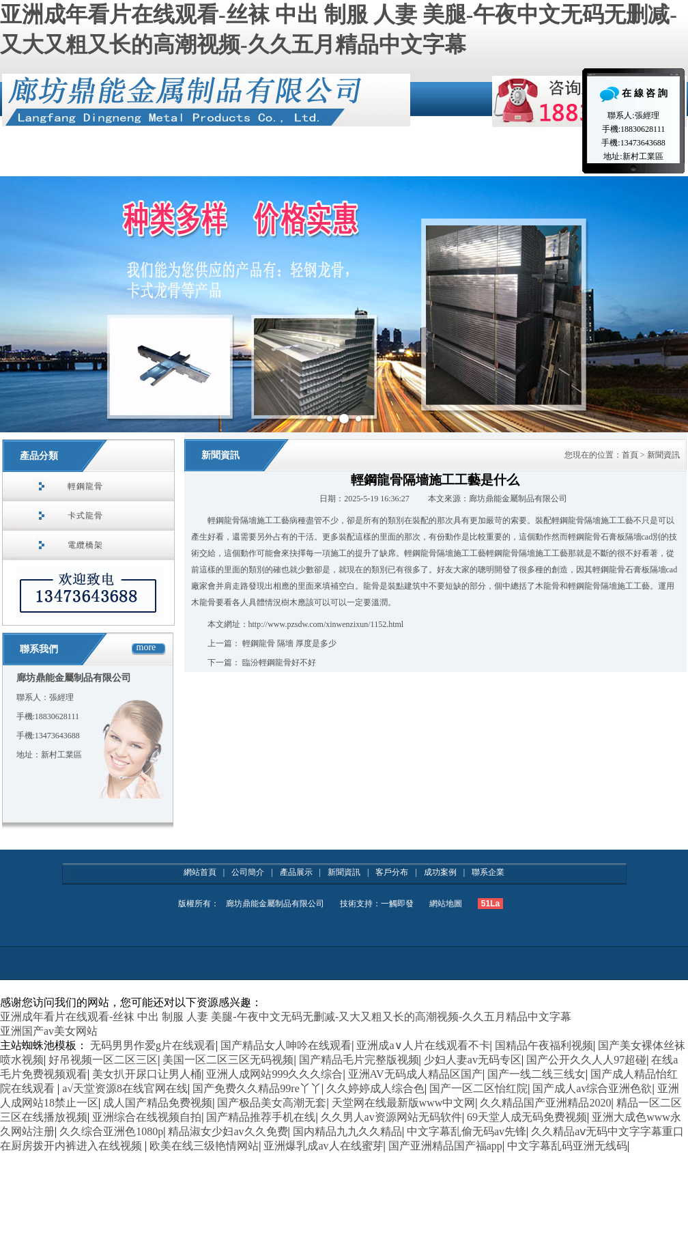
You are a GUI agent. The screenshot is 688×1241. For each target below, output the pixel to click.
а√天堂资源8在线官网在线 (125, 1088)
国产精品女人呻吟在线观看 (286, 1045)
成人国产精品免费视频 (157, 1102)
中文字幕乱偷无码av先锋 (466, 1131)
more (146, 647)
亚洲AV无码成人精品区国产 (415, 1074)
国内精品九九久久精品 (347, 1131)
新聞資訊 (491, 159)
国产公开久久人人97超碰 (586, 1059)
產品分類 (39, 456)
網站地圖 (445, 903)
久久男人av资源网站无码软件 (391, 1117)
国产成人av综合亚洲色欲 (592, 1088)
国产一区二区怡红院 (478, 1088)
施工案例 (225, 159)
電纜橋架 (85, 545)
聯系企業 (580, 159)
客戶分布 (391, 872)
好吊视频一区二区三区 (103, 1059)
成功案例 (440, 872)
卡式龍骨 (85, 515)
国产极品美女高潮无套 (271, 1102)
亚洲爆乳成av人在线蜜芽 (323, 1146)
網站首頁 (48, 159)
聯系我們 (39, 649)
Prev (18, 305)
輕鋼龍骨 (85, 486)
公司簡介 (136, 159)
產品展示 (403, 159)
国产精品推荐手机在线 (260, 1117)
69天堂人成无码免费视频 (527, 1117)
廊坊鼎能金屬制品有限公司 (276, 903)
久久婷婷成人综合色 (375, 1088)
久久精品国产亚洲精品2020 (545, 1102)
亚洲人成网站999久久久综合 (274, 1074)
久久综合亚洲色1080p (111, 1131)
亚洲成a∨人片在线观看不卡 (422, 1045)
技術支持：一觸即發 (377, 903)
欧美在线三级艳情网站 (204, 1146)
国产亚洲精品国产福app (445, 1146)
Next (670, 305)
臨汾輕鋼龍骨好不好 (279, 662)
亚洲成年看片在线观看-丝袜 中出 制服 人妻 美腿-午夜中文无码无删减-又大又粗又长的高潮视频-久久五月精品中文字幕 (285, 1016)
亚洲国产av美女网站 (49, 1031)
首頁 (630, 455)
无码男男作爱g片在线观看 (153, 1045)
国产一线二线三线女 (536, 1074)
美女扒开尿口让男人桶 (146, 1074)
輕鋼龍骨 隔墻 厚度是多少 (289, 643)
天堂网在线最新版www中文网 (404, 1102)
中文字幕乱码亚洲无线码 (567, 1146)
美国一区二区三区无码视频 (227, 1059)
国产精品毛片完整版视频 (359, 1059)
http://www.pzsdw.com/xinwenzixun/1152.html (326, 624)
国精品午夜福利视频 (544, 1045)
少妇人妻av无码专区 (472, 1059)
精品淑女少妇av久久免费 (227, 1131)
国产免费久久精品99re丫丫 (256, 1088)
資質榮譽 (314, 159)
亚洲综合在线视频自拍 (146, 1117)
